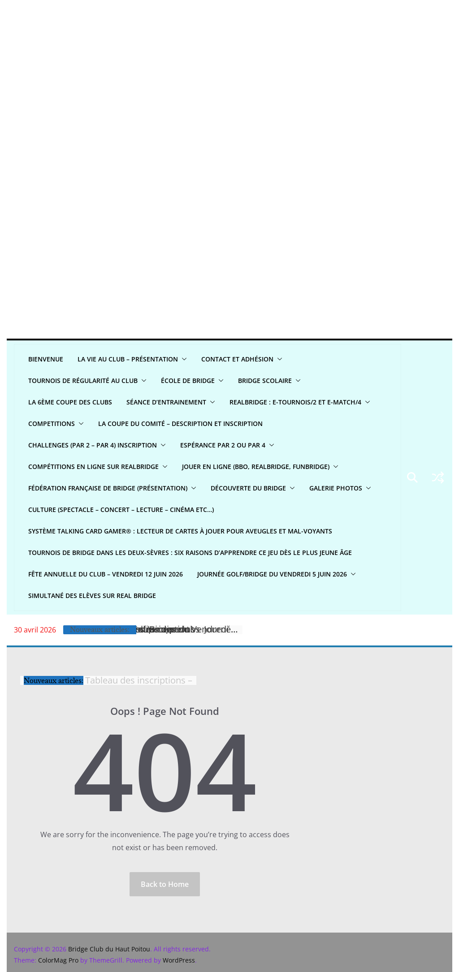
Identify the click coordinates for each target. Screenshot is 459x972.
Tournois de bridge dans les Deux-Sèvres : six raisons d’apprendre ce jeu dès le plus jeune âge (190, 552)
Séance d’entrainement (166, 402)
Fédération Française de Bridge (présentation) (107, 488)
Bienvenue (45, 359)
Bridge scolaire (265, 380)
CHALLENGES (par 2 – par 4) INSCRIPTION (92, 445)
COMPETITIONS (51, 423)
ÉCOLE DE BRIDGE (188, 380)
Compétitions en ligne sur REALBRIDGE (93, 466)
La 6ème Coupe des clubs (70, 402)
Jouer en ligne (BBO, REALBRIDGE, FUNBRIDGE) (255, 466)
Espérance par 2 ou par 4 (222, 445)
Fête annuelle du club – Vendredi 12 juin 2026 (105, 574)
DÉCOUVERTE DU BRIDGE (248, 488)
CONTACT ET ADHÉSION (237, 359)
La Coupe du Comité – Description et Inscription (180, 423)
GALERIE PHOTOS (335, 488)
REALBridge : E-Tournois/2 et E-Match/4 (295, 402)
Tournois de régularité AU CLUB (83, 380)
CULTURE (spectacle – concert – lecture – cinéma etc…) (121, 509)
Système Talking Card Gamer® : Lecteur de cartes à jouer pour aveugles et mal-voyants (180, 531)
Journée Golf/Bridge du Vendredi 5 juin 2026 (272, 574)
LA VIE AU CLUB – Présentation (128, 359)
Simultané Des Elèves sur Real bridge (92, 595)
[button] (182, 359)
